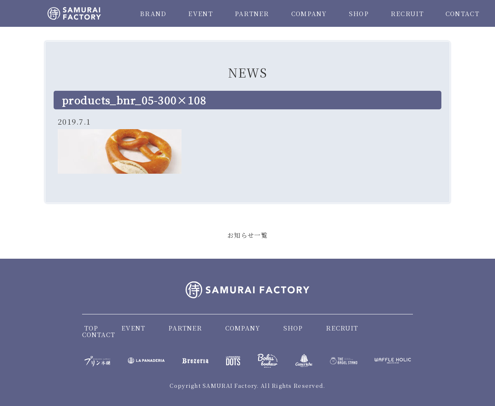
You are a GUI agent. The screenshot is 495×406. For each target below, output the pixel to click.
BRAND (153, 13)
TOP (91, 327)
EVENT (200, 13)
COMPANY (309, 13)
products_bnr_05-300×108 (134, 99)
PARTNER (252, 13)
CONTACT (462, 13)
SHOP (359, 13)
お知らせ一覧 (247, 235)
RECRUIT (407, 13)
